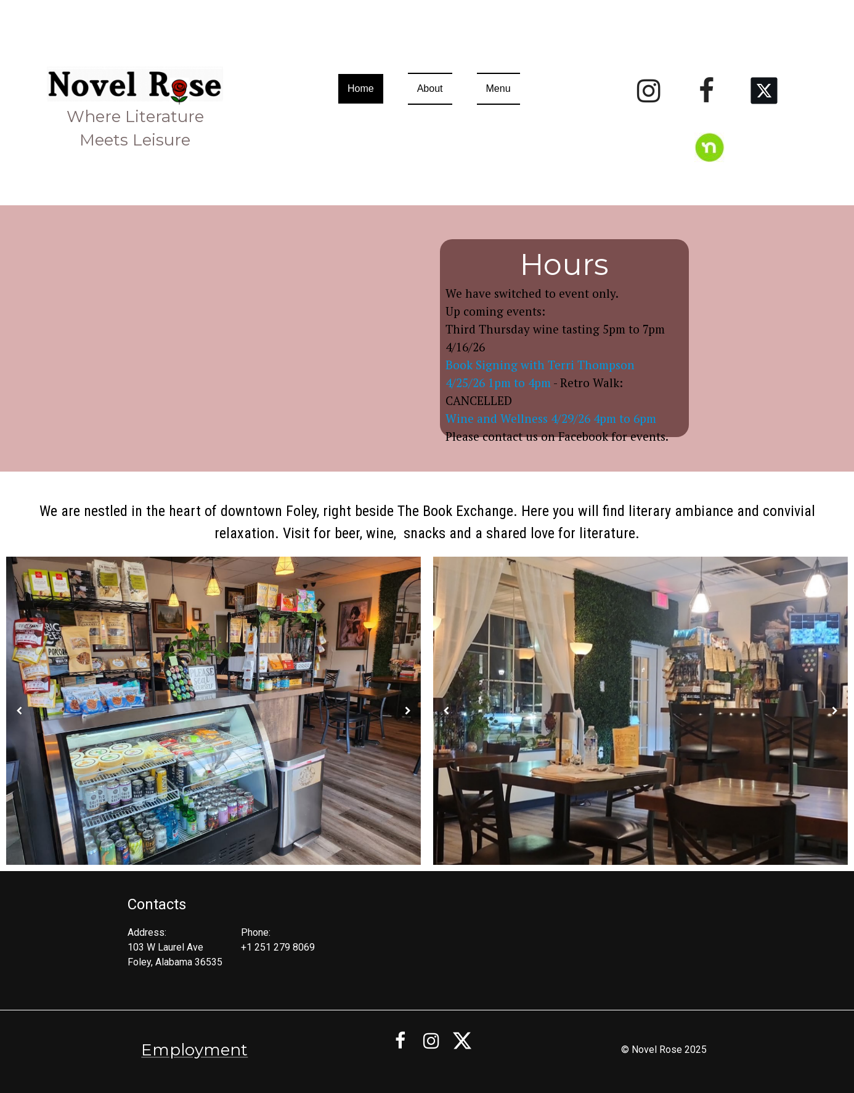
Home (361, 88)
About (430, 88)
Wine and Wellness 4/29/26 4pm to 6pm (550, 418)
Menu (498, 88)
